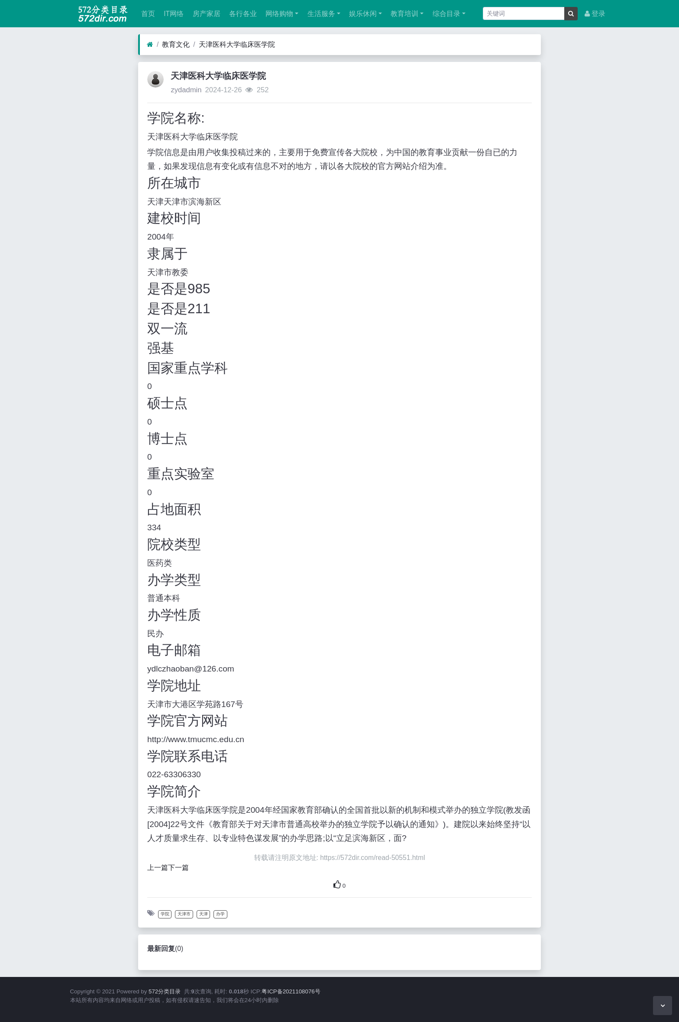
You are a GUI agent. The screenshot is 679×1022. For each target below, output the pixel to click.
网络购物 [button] (278, 13)
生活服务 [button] (320, 13)
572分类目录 (165, 991)
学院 (165, 914)
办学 (220, 914)
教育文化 (176, 44)
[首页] (150, 44)
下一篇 (178, 867)
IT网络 (173, 13)
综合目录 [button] (445, 13)
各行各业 (242, 13)
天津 (203, 914)
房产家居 (205, 13)
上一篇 (157, 867)
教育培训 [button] (403, 13)
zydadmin (186, 90)
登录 (595, 13)
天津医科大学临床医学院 (237, 44)
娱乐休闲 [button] (362, 13)
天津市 (184, 914)
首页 (147, 13)
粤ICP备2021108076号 (291, 991)
